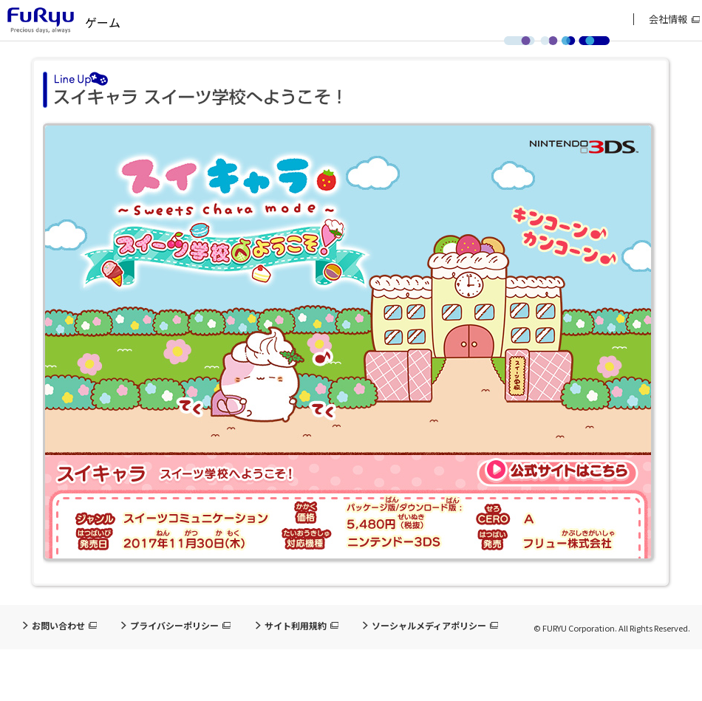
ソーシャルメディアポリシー (429, 626)
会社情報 (668, 19)
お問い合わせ (58, 626)
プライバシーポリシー (174, 626)
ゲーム (102, 22)
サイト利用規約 (296, 626)
